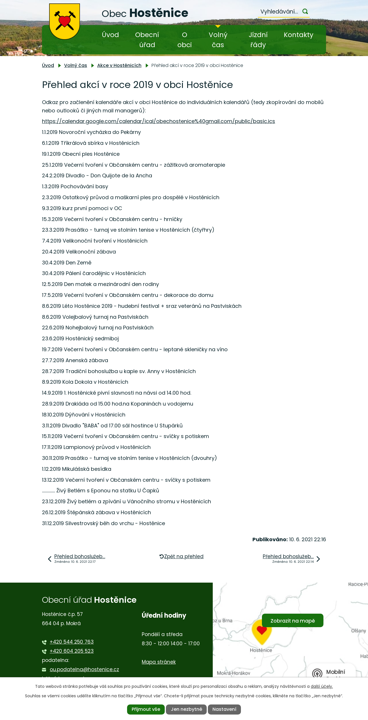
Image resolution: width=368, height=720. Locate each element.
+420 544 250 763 (72, 641)
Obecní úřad (147, 39)
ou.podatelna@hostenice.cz (84, 669)
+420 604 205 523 (72, 651)
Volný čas (218, 39)
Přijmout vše (146, 709)
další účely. (322, 686)
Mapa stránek (159, 661)
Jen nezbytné (186, 709)
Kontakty (298, 34)
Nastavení (224, 709)
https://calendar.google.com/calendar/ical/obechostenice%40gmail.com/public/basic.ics (158, 121)
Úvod (110, 34)
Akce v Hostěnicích (119, 65)
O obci (184, 39)
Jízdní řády (258, 39)
